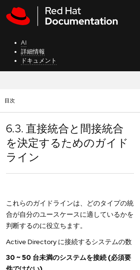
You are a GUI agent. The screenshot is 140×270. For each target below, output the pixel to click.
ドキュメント (39, 60)
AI (24, 42)
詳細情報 (33, 52)
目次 (11, 100)
